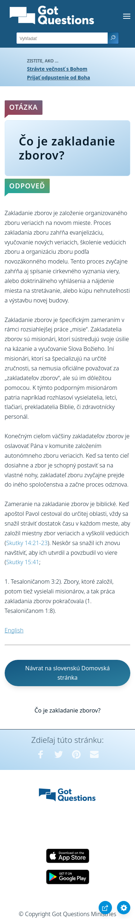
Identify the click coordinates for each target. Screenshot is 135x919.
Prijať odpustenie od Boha (58, 77)
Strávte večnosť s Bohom (57, 68)
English (14, 630)
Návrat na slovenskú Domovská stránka (67, 673)
